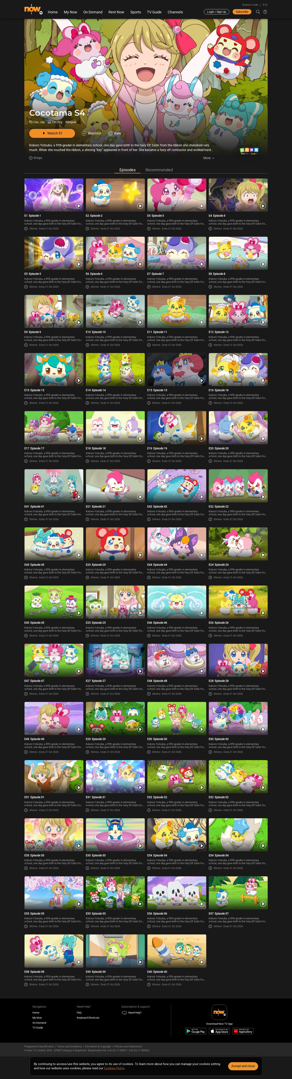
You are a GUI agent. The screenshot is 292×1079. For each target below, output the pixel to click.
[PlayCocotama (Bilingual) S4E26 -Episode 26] (238, 605)
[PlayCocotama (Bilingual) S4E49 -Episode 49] (53, 721)
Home (53, 12)
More (207, 158)
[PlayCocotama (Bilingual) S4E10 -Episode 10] (115, 313)
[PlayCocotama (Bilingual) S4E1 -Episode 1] (53, 196)
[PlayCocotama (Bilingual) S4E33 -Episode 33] (115, 838)
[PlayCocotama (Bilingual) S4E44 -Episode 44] (176, 546)
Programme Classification (39, 1050)
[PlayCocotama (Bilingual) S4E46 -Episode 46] (176, 605)
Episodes (127, 170)
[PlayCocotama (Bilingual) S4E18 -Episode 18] (115, 430)
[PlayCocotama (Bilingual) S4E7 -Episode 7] (176, 254)
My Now (70, 12)
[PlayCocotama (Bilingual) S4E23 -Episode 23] (115, 546)
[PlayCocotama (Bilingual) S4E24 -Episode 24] (238, 546)
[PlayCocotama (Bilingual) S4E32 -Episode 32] (238, 780)
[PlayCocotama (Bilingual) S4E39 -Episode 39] (115, 955)
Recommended (159, 170)
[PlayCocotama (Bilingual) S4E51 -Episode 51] (53, 780)
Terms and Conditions (69, 1050)
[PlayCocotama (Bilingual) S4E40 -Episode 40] (176, 955)
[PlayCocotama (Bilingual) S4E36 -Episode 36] (176, 897)
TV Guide (154, 12)
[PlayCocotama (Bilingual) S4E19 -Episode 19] (176, 430)
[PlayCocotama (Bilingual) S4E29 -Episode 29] (115, 721)
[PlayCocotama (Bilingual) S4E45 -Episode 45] (53, 605)
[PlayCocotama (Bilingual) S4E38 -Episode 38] (53, 955)
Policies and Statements (128, 1050)
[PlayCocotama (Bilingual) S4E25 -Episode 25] (115, 605)
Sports (135, 12)
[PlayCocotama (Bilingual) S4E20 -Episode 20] (238, 430)
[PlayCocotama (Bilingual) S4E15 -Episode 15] (176, 371)
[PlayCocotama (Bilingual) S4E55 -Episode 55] (53, 897)
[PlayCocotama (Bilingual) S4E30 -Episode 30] (238, 721)
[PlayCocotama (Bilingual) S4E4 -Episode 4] (238, 196)
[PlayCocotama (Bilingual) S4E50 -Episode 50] (176, 721)
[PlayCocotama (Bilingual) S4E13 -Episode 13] (53, 371)
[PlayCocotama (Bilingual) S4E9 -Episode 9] (53, 313)
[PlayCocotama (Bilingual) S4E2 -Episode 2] (115, 196)
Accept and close (243, 1066)
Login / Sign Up (216, 11)
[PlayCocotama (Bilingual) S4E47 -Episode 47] (53, 663)
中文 (265, 4)
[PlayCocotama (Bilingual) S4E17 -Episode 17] (53, 430)
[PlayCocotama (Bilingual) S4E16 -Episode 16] (238, 371)
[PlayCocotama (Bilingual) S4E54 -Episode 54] (176, 838)
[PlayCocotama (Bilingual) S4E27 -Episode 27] (115, 663)
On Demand (92, 12)
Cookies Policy (114, 1068)
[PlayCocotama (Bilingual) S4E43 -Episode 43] (53, 546)
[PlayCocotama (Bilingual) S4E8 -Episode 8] (238, 254)
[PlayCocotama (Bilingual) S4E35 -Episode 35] (115, 897)
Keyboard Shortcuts (88, 1021)
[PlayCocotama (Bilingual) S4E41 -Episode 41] (53, 488)
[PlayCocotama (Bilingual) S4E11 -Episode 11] (176, 313)
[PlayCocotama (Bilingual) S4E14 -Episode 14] (115, 371)
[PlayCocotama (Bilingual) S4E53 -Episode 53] (53, 838)
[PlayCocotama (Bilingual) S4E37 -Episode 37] (238, 897)
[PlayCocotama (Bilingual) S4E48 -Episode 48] (176, 663)
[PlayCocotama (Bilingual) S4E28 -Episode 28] (238, 663)
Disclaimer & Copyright (98, 1050)
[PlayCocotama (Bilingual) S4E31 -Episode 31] (115, 780)
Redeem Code (250, 4)
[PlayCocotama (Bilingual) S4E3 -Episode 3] (176, 196)
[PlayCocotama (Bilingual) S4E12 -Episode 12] (238, 313)
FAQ (79, 1016)
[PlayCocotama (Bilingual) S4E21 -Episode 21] (115, 488)
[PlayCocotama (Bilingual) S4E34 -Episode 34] (238, 838)
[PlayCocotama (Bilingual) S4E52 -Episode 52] (176, 780)
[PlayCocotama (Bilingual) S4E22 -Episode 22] (238, 488)
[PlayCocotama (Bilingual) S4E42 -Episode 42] (176, 488)
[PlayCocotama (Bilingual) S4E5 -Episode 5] (53, 254)
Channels (175, 12)
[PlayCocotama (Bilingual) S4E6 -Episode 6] (115, 254)
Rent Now (116, 12)
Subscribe (242, 11)
